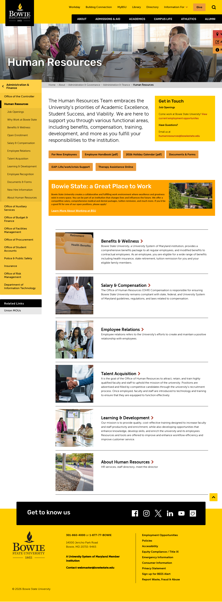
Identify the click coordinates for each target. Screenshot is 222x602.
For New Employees (65, 154)
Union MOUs (12, 310)
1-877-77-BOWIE (100, 535)
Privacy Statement (154, 568)
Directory (152, 7)
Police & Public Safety (18, 258)
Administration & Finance (17, 86)
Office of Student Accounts (15, 249)
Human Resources (16, 104)
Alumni (210, 19)
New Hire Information (20, 190)
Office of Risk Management (12, 275)
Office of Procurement (18, 239)
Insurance (10, 266)
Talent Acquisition (17, 158)
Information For (176, 7)
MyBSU (122, 7)
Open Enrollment (17, 135)
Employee (124, 330)
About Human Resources (22, 197)
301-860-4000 (75, 535)
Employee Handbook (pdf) (103, 154)
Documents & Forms (19, 182)
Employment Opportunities (160, 535)
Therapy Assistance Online (118, 167)
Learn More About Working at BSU (73, 211)
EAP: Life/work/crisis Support (72, 167)
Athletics (188, 19)
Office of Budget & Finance (16, 219)
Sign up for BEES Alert (156, 574)
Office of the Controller (19, 96)
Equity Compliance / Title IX (160, 552)
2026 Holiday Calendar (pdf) (148, 154)
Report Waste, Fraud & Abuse (161, 579)
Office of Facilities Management (15, 230)
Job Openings (15, 112)
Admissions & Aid (107, 19)
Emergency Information (157, 557)
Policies (147, 541)
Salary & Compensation (21, 143)
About (82, 19)
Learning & (129, 418)
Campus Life (163, 19)
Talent (122, 374)
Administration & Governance (85, 85)
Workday (74, 7)
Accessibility (150, 546)
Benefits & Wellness (18, 127)
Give (199, 7)
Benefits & (124, 242)
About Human (129, 463)
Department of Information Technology (20, 287)
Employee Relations (19, 151)
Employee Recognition (20, 174)
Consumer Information (157, 563)
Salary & (128, 286)
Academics (137, 19)
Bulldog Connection (99, 7)
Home (53, 85)
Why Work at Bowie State (22, 119)
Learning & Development (22, 166)
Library (136, 7)
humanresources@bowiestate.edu (179, 136)
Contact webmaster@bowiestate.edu (90, 568)
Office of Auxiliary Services (15, 208)
